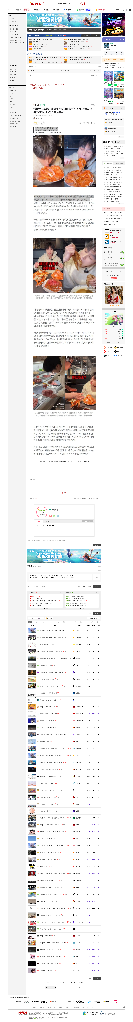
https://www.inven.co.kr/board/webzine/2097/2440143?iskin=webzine (49, 540)
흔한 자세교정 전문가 (47, 679)
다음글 (35, 586)
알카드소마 (79, 769)
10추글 (41, 618)
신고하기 (84, 498)
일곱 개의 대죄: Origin (15, 115)
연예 (45, 622)
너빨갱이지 (79, 727)
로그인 (117, 10)
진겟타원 (78, 734)
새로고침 (99, 566)
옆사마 (77, 963)
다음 (80, 982)
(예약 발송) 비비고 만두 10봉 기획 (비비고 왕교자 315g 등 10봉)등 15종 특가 (114, 221)
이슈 (37, 622)
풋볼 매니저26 (13, 126)
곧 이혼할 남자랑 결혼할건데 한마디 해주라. (53, 873)
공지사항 (97, 1007)
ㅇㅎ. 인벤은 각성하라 (47, 707)
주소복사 (30, 540)
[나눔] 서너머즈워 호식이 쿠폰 (49, 790)
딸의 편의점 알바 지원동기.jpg (49, 700)
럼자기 (77, 672)
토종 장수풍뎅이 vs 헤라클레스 (50, 915)
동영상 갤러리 (13, 31)
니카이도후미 (79, 707)
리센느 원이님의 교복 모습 (48, 811)
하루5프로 (78, 644)
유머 (52, 622)
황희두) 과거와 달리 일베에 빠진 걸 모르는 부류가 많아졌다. (57, 908)
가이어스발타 (79, 922)
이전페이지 (82, 586)
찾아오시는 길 (89, 1007)
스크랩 (79, 498)
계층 (86, 622)
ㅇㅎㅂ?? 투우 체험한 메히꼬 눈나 (50, 825)
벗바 (77, 956)
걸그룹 (11, 98)
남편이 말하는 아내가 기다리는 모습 (51, 651)
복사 (36, 66)
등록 (96, 577)
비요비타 (78, 797)
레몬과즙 (78, 658)
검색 (80, 987)
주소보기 (30, 66)
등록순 (34, 566)
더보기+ (61, 592)
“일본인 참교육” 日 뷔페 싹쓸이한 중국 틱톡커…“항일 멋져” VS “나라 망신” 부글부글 (64, 461)
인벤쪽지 (50, 515)
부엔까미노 (79, 776)
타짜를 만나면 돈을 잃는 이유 (49, 949)
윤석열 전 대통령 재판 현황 (49, 776)
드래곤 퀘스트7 (14, 123)
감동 (92, 622)
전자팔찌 (78, 831)
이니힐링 (54, 515)
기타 (97, 622)
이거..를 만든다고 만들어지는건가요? (51, 894)
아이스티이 (79, 748)
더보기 (57, 515)
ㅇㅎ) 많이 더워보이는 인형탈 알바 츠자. (52, 831)
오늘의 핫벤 (13, 71)
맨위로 (89, 586)
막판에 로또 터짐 (46, 665)
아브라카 (78, 679)
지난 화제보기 (86, 35)
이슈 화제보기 (95, 35)
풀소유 (77, 804)
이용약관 (49, 1007)
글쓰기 (97, 613)
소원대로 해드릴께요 (47, 644)
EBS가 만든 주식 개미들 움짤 (49, 852)
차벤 (11, 96)
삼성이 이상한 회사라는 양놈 (49, 963)
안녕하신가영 (79, 713)
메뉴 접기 (87, 521)
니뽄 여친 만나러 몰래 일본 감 (49, 887)
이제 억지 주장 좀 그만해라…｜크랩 (51, 762)
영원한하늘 (79, 811)
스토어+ (122, 59)
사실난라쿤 (79, 637)
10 (77, 982)
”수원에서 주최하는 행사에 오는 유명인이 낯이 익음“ (55, 922)
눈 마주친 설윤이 (46, 936)
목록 (92, 75)
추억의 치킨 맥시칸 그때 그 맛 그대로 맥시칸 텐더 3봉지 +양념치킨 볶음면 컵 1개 (114, 212)
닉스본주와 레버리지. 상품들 (49, 769)
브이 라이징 (13, 112)
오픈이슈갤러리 (97, 66)
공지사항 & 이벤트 (14, 29)
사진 (81, 622)
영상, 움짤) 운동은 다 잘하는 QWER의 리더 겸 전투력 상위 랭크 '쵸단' (60, 755)
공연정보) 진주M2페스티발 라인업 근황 (52, 630)
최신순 (39, 566)
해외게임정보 (13, 104)
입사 (77, 915)
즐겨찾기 (49, 618)
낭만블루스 (79, 880)
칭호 (65, 521)
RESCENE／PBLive (47, 783)
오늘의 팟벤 (13, 74)
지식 (75, 622)
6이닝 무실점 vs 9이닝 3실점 (49, 880)
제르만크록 (79, 741)
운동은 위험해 (45, 741)
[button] (44, 608)
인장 (39, 521)
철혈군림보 (79, 693)
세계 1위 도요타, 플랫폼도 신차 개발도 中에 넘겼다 (55, 818)
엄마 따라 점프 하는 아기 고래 (49, 838)
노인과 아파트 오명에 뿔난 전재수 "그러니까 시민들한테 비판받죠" (59, 748)
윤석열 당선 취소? (46, 970)
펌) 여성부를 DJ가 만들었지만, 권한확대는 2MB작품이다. (57, 658)
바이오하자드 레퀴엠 (15, 121)
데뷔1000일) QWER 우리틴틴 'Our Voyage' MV (54, 845)
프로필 (47, 521)
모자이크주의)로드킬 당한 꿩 (49, 727)
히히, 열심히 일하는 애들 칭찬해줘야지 (52, 637)
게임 (69, 622)
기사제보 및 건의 (14, 34)
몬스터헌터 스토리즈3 (15, 118)
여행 (11, 101)
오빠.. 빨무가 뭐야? (47, 901)
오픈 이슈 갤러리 (14, 69)
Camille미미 (79, 970)
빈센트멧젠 (79, 818)
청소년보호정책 (67, 1007)
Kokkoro (78, 630)
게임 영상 (12, 107)
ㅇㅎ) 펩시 (44, 866)
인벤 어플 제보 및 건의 (15, 37)
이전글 (42, 586)
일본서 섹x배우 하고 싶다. (48, 693)
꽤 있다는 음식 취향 (47, 720)
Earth (77, 700)
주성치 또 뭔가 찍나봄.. (48, 797)
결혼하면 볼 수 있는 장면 (48, 859)
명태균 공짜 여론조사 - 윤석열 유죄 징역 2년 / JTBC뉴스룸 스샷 (58, 734)
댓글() (96, 75)
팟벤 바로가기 (13, 90)
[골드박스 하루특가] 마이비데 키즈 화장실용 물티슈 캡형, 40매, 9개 (114, 215)
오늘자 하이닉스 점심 (47, 804)
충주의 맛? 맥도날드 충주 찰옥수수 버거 (52, 943)
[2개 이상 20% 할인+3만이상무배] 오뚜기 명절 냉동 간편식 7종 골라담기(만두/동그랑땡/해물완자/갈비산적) (114, 218)
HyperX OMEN (13, 110)
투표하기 (113, 278)
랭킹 (56, 521)
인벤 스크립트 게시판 (15, 40)
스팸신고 (89, 498)
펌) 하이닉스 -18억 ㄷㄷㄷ (48, 713)
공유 (75, 498)
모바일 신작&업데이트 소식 (17, 42)
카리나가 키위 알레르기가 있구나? (51, 686)
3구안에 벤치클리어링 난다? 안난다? (51, 929)
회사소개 (35, 1007)
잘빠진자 (31, 70)
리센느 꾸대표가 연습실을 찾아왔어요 (51, 672)
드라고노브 (79, 665)
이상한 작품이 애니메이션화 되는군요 (51, 956)
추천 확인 (95, 498)
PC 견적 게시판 (14, 80)
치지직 (11, 93)
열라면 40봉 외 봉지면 (109, 224)
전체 (30, 622)
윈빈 (77, 790)
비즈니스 (42, 1007)
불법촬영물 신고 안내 (79, 1007)
